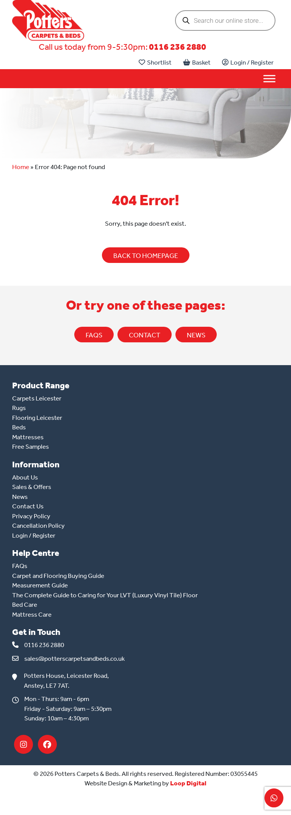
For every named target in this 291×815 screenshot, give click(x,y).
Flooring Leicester (37, 417)
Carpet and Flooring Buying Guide (58, 575)
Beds (19, 427)
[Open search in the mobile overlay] (225, 20)
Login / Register (248, 62)
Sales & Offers (31, 487)
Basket (197, 62)
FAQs (94, 335)
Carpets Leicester (36, 398)
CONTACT (144, 335)
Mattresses (28, 437)
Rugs (19, 407)
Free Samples (30, 446)
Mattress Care (32, 614)
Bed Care (24, 604)
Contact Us (28, 506)
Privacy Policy (31, 516)
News (20, 496)
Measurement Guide (40, 585)
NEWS (196, 335)
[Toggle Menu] (269, 78)
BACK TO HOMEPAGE (145, 256)
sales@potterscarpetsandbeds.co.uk (74, 658)
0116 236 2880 (177, 47)
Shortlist (155, 62)
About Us (25, 477)
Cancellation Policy (38, 525)
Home (20, 167)
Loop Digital (188, 783)
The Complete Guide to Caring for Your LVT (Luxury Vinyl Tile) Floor (105, 595)
